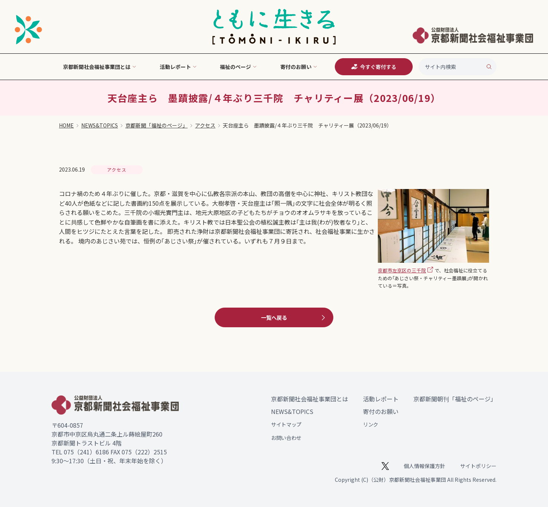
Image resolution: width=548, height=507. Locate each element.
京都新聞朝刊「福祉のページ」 (454, 398)
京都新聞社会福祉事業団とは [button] (99, 67)
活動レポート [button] (178, 67)
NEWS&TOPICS (99, 125)
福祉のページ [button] (238, 67)
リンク (370, 424)
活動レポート (381, 398)
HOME (66, 125)
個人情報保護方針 (424, 466)
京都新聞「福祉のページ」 (156, 125)
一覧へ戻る (294, 318)
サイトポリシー (478, 466)
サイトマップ (286, 424)
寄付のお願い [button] (298, 67)
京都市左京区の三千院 (402, 270)
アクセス (205, 125)
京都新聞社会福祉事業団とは (309, 398)
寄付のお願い (381, 411)
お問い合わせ (286, 437)
